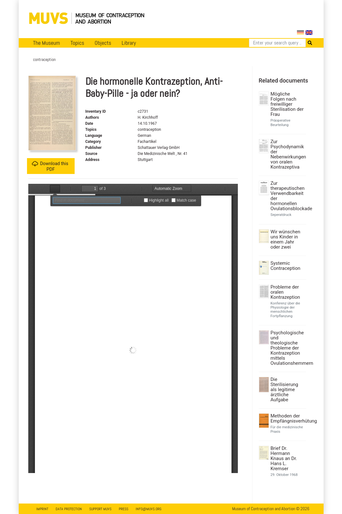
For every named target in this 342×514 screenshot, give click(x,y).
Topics (77, 43)
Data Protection (69, 508)
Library (129, 43)
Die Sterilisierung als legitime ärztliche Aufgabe (284, 389)
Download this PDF (50, 166)
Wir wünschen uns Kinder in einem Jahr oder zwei (285, 239)
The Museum (46, 43)
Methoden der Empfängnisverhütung (288, 418)
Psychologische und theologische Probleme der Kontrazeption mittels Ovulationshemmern (288, 348)
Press (123, 508)
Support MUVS (100, 508)
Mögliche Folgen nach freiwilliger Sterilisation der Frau (287, 104)
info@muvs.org (148, 508)
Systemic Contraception (285, 266)
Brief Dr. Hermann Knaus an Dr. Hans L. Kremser (284, 458)
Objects (103, 43)
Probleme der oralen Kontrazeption (285, 292)
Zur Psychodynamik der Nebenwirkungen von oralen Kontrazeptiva (288, 154)
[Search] (277, 43)
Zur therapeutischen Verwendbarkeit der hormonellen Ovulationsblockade (288, 196)
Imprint (42, 508)
